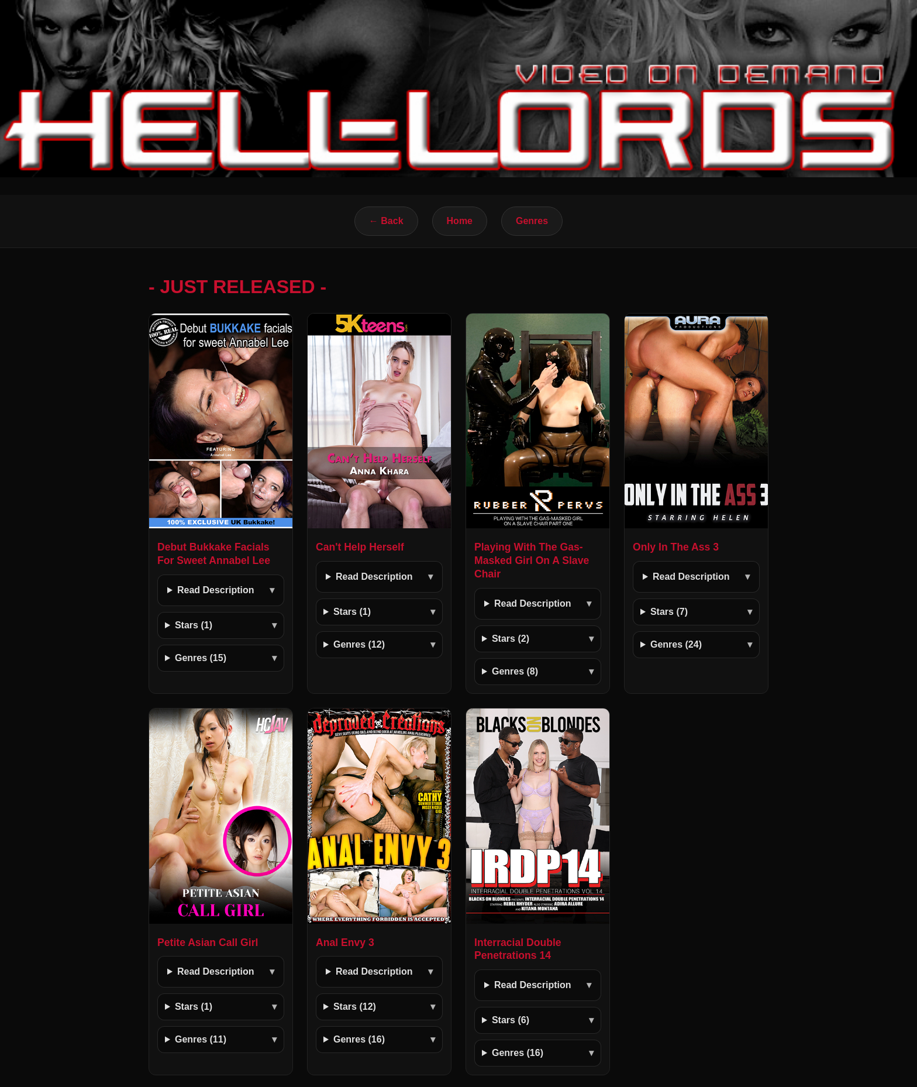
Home (460, 221)
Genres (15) (200, 658)
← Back (386, 221)
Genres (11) (200, 1039)
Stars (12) (354, 1007)
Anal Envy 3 (345, 942)
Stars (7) (669, 612)
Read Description (215, 590)
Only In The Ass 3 (676, 547)
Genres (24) (676, 644)
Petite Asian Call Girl (207, 942)
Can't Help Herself (360, 547)
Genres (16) (359, 1039)
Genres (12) (359, 644)
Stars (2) (510, 639)
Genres (532, 221)
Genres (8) (515, 671)
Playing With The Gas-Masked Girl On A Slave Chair (531, 560)
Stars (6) (510, 1020)
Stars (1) (193, 625)
